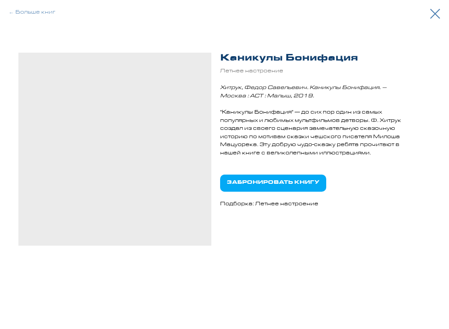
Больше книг (35, 12)
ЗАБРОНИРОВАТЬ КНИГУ (273, 183)
